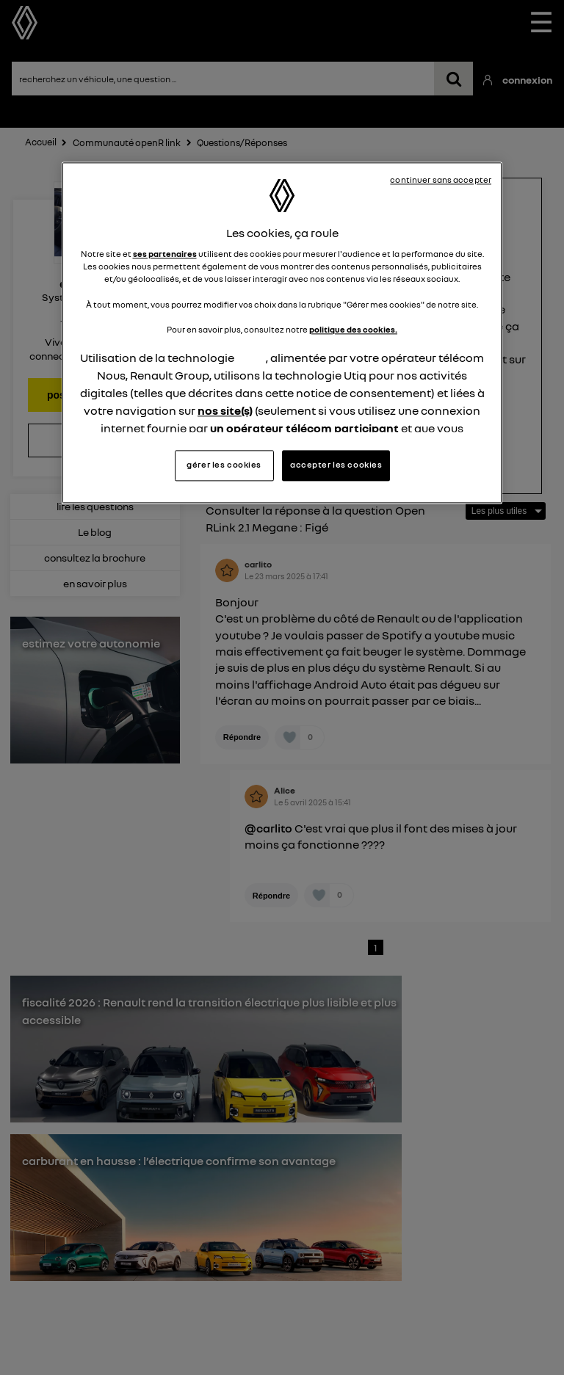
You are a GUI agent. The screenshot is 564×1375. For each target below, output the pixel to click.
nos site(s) (225, 410)
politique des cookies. (353, 329)
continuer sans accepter (440, 180)
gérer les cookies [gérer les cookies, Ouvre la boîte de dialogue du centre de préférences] (224, 465)
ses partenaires (165, 255)
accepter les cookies (336, 465)
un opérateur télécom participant (304, 428)
